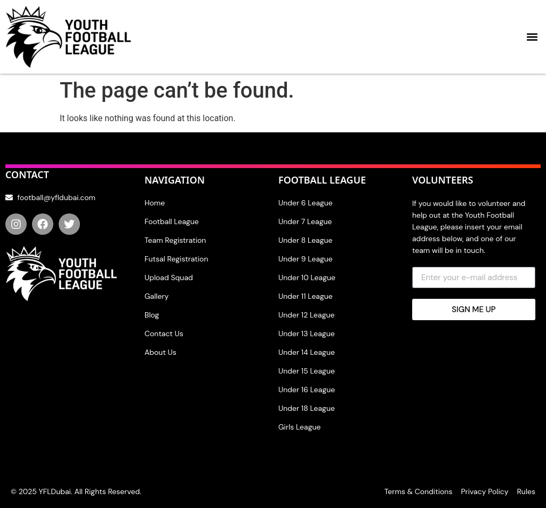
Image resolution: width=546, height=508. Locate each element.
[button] (532, 37)
